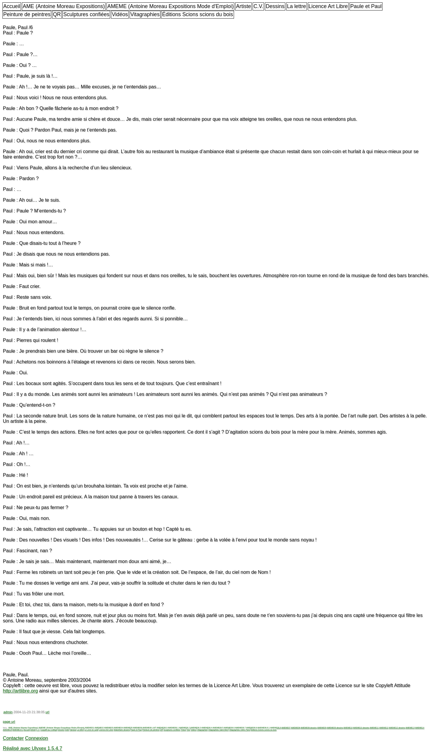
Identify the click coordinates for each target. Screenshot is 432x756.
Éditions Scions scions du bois (197, 14)
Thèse (183, 730)
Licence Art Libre (328, 6)
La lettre (296, 6)
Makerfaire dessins (122, 730)
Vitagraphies (145, 14)
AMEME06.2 (184, 728)
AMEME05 (128, 728)
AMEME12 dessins (397, 728)
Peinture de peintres (26, 14)
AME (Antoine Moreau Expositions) (64, 6)
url (47, 712)
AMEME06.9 (275, 728)
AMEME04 (118, 728)
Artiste (243, 6)
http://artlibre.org (20, 690)
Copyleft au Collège (48, 730)
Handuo (73, 730)
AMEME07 (286, 728)
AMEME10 (348, 728)
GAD (67, 730)
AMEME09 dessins (335, 728)
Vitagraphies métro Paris (239, 730)
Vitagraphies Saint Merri (218, 730)
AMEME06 (137, 728)
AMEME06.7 (240, 728)
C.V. (258, 6)
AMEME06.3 (195, 728)
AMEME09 (321, 728)
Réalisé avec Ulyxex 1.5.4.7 (32, 748)
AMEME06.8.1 (263, 728)
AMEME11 (374, 728)
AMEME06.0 (162, 728)
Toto (188, 730)
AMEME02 (99, 728)
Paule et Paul (366, 6)
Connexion (36, 738)
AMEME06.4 (206, 728)
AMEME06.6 (229, 728)
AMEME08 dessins (309, 728)
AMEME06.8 (251, 728)
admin (7, 712)
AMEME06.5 (218, 728)
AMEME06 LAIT (149, 728)
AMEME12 (383, 728)
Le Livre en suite (91, 730)
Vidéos (120, 14)
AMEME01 (89, 728)
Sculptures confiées (86, 14)
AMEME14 (419, 728)
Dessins (275, 6)
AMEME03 (108, 728)
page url (9, 721)
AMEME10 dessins (361, 728)
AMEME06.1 (173, 728)
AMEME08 (295, 728)
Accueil (11, 6)
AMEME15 (7, 730)
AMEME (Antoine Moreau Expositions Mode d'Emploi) (170, 6)
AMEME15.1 (18, 730)
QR (57, 14)
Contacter (13, 738)
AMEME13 (410, 728)
